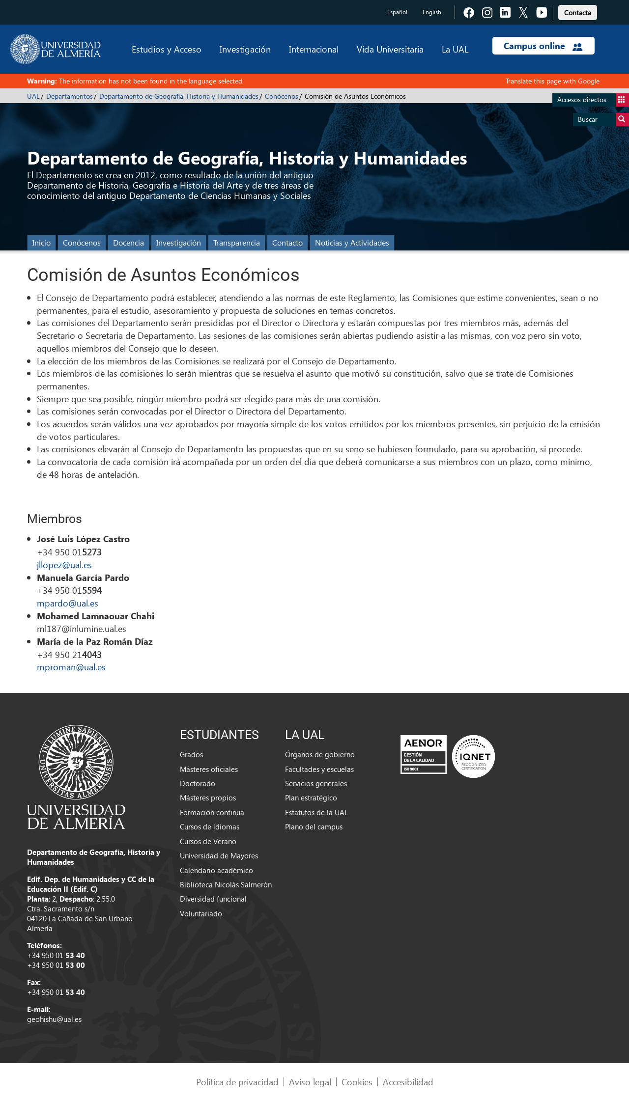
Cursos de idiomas (209, 826)
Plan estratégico (311, 797)
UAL (33, 96)
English (432, 12)
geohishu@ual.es (54, 1019)
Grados (191, 754)
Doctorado (197, 783)
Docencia (128, 242)
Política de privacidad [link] (237, 1081)
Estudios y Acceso (166, 49)
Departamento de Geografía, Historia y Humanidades (178, 96)
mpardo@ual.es (67, 603)
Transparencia (236, 242)
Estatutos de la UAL (316, 812)
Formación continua (212, 812)
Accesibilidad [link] (408, 1081)
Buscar (603, 119)
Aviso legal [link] (310, 1081)
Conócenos (281, 96)
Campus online (543, 46)
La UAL (455, 49)
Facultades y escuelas (319, 769)
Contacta (577, 12)
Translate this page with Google (553, 80)
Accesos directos (593, 100)
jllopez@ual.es (64, 564)
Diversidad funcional (213, 899)
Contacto (287, 242)
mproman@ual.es (71, 666)
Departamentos (69, 96)
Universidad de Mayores (219, 855)
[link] (577, 11)
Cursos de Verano (208, 841)
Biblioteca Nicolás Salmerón (226, 884)
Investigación (245, 49)
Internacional (314, 49)
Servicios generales (316, 783)
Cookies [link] (357, 1081)
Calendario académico (216, 870)
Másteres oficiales (209, 769)
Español (397, 12)
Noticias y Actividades (352, 242)
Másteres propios (208, 797)
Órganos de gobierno (320, 754)
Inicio (41, 242)
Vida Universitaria (390, 49)
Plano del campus (314, 826)
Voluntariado (201, 913)
